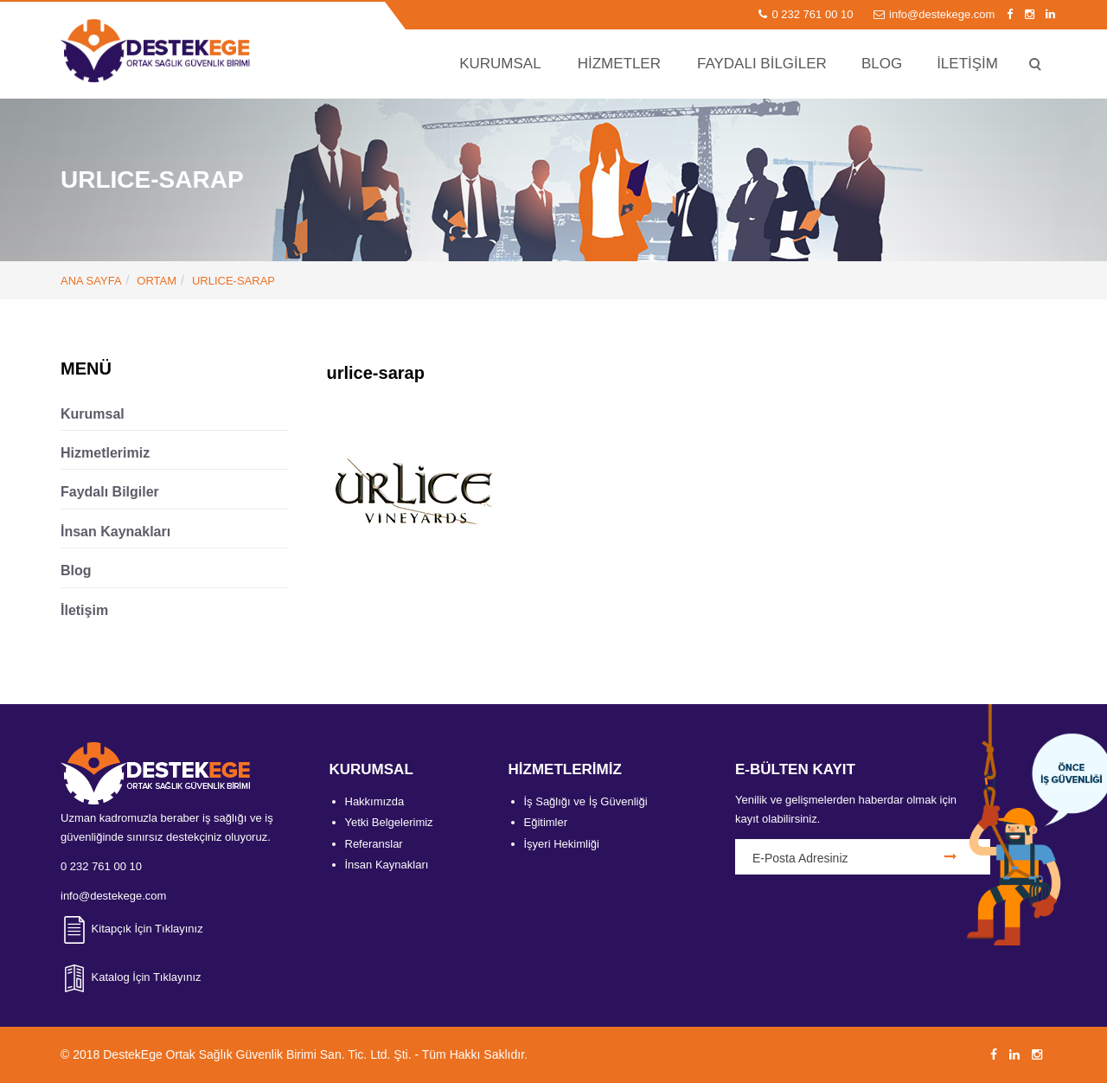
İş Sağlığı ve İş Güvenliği (586, 801)
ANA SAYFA (91, 280)
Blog (76, 570)
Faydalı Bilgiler (110, 491)
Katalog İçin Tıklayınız (131, 977)
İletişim (84, 610)
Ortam (156, 280)
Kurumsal (93, 414)
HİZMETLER (619, 63)
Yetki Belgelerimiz (389, 822)
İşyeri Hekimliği (561, 843)
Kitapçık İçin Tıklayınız (132, 928)
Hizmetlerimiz (105, 452)
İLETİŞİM (967, 63)
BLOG (881, 63)
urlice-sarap (233, 280)
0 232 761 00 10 (807, 14)
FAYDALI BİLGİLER (762, 63)
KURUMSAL (500, 63)
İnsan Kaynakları (115, 531)
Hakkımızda (375, 801)
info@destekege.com (935, 14)
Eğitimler (546, 822)
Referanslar (374, 843)
